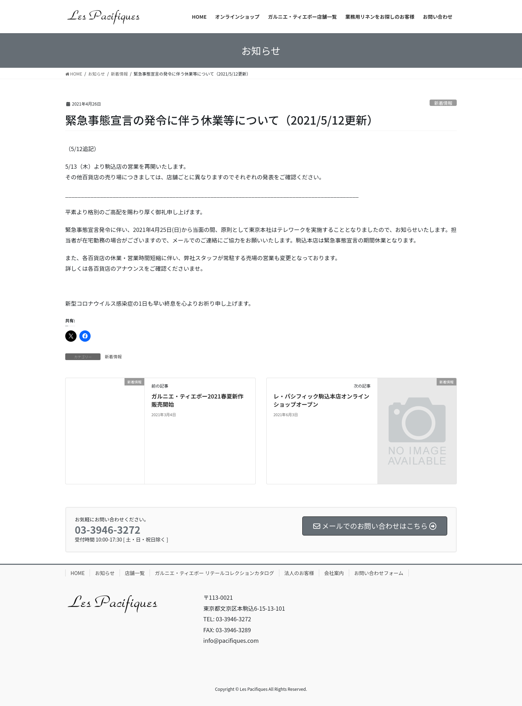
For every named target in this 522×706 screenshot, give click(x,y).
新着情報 (443, 103)
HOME (78, 572)
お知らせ (105, 572)
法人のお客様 (299, 572)
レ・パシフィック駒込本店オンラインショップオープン (321, 400)
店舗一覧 (135, 572)
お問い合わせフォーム (378, 572)
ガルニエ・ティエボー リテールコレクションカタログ (214, 572)
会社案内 (334, 572)
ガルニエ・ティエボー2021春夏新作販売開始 (197, 400)
